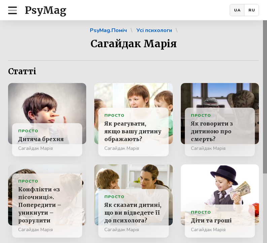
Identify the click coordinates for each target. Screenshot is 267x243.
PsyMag (45, 10)
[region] (133, 131)
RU (251, 10)
